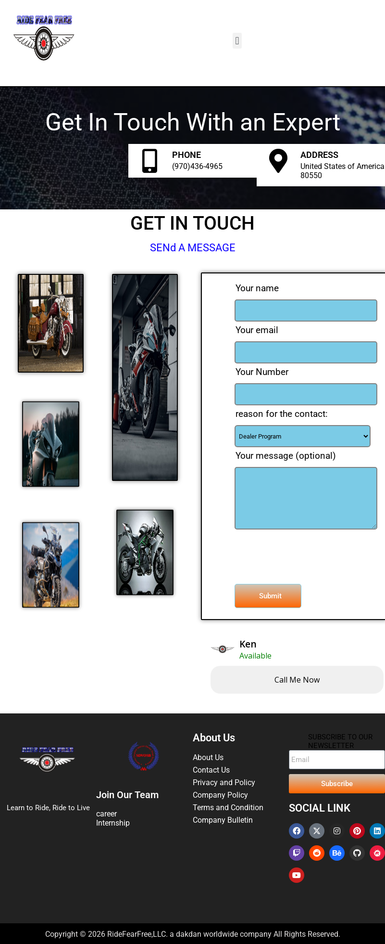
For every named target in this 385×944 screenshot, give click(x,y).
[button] (237, 41)
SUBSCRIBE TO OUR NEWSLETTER (340, 741)
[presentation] (289, 552)
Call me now (297, 679)
